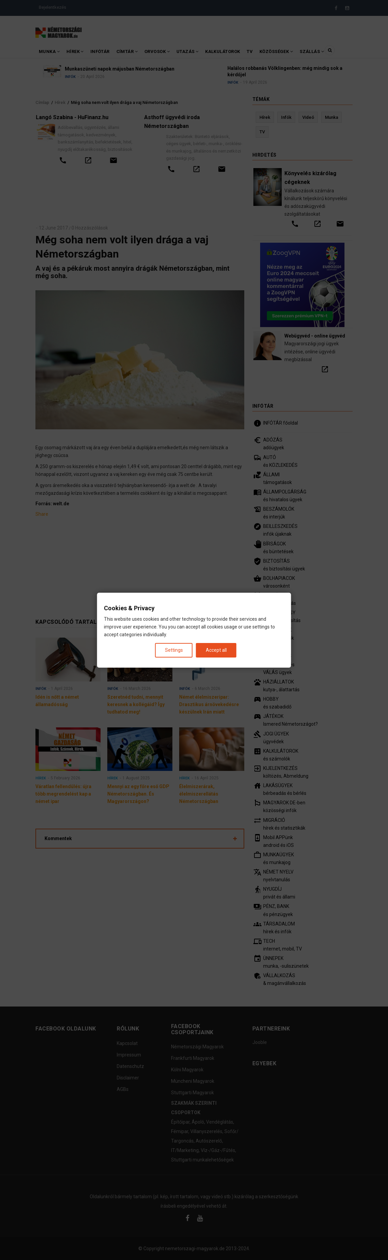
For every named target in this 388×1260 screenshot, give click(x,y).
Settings (174, 649)
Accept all (216, 649)
